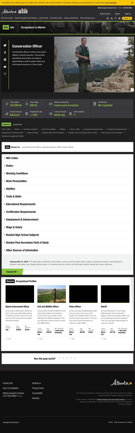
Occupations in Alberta (33, 27)
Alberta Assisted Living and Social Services (111, 399)
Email (4, 67)
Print (119, 18)
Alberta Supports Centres (13, 393)
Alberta (8, 11)
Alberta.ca (36, 383)
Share (107, 18)
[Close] (132, 3)
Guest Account (105, 14)
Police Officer (74, 307)
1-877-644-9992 (127, 8)
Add (111, 18)
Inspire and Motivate (71, 18)
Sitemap (35, 398)
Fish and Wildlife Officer (49, 307)
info (8, 27)
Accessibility (37, 393)
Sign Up (128, 14)
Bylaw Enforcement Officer (19, 307)
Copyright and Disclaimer (11, 422)
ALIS (23, 10)
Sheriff (102, 307)
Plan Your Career (7, 18)
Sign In (117, 14)
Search (126, 18)
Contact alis (8, 383)
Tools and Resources (87, 18)
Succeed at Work (56, 18)
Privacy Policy (38, 388)
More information (111, 3)
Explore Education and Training (26, 18)
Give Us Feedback (10, 388)
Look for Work (43, 18)
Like (115, 18)
